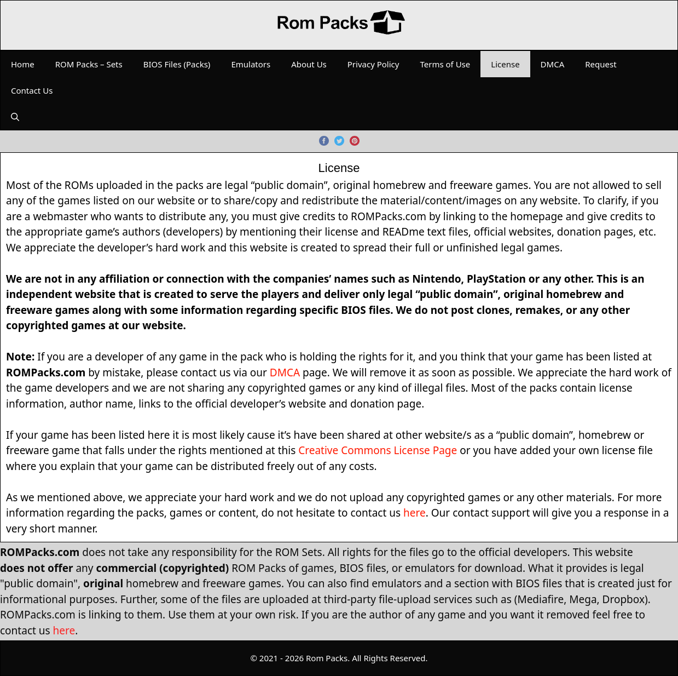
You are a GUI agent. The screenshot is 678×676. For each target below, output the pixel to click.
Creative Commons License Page (377, 450)
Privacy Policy (373, 64)
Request (600, 64)
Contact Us (32, 90)
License (505, 64)
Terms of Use (445, 64)
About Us (309, 64)
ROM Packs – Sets (89, 64)
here (414, 513)
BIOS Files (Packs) (177, 64)
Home (22, 64)
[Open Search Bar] (15, 117)
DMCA (553, 64)
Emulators (250, 64)
